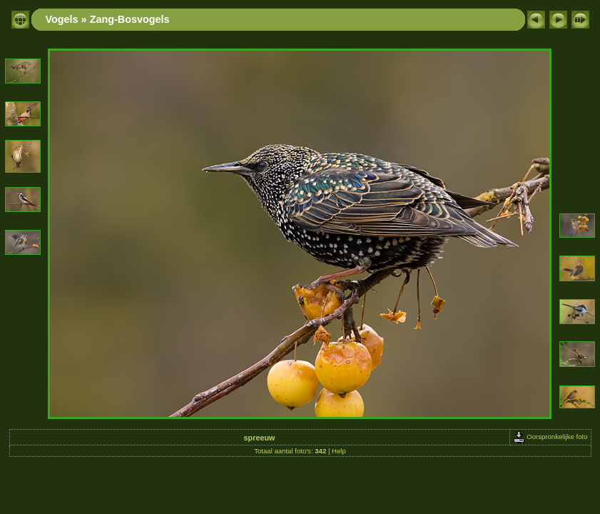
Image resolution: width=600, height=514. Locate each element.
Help (339, 451)
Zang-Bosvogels (130, 19)
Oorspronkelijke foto (550, 436)
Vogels (62, 19)
